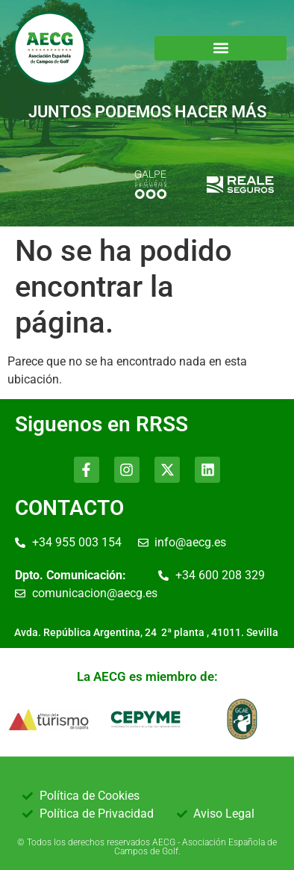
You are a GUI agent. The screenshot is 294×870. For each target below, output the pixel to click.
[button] (220, 48)
